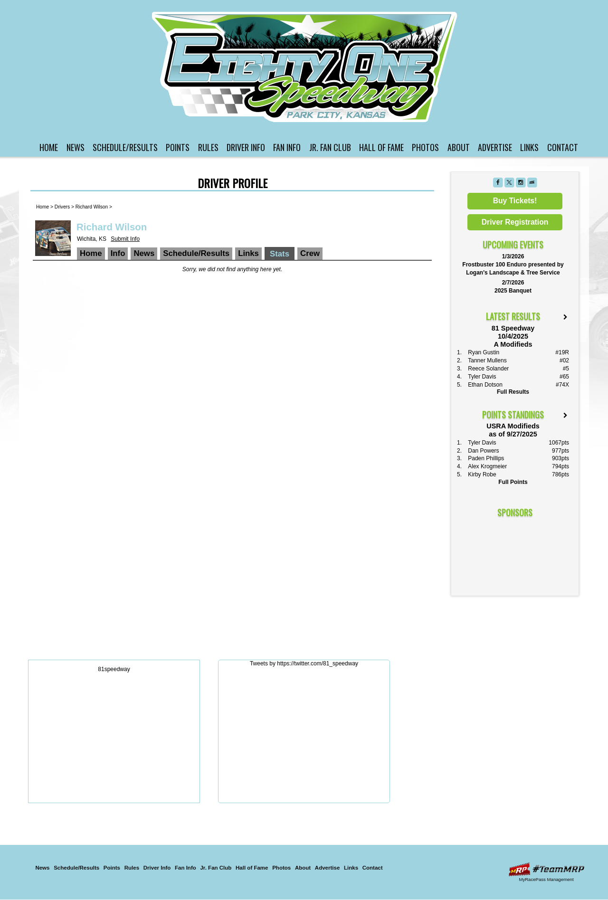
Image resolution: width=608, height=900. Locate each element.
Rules (208, 147)
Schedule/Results (125, 147)
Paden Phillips (486, 458)
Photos (425, 147)
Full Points (512, 482)
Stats (279, 253)
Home (48, 147)
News (75, 147)
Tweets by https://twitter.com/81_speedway (304, 663)
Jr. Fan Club (330, 147)
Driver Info (246, 147)
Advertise (495, 147)
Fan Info (287, 147)
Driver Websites (546, 869)
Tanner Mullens (487, 360)
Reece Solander (488, 368)
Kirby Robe (482, 474)
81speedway (114, 669)
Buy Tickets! (515, 201)
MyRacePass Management (546, 879)
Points (178, 147)
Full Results (513, 391)
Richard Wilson (92, 206)
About (458, 147)
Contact (562, 147)
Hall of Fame (381, 147)
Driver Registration (515, 222)
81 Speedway (305, 67)
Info (118, 253)
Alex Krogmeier (487, 466)
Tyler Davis (482, 376)
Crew (310, 253)
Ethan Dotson (485, 384)
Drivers (62, 206)
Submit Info (125, 239)
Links (529, 147)
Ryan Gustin (483, 352)
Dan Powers (483, 450)
